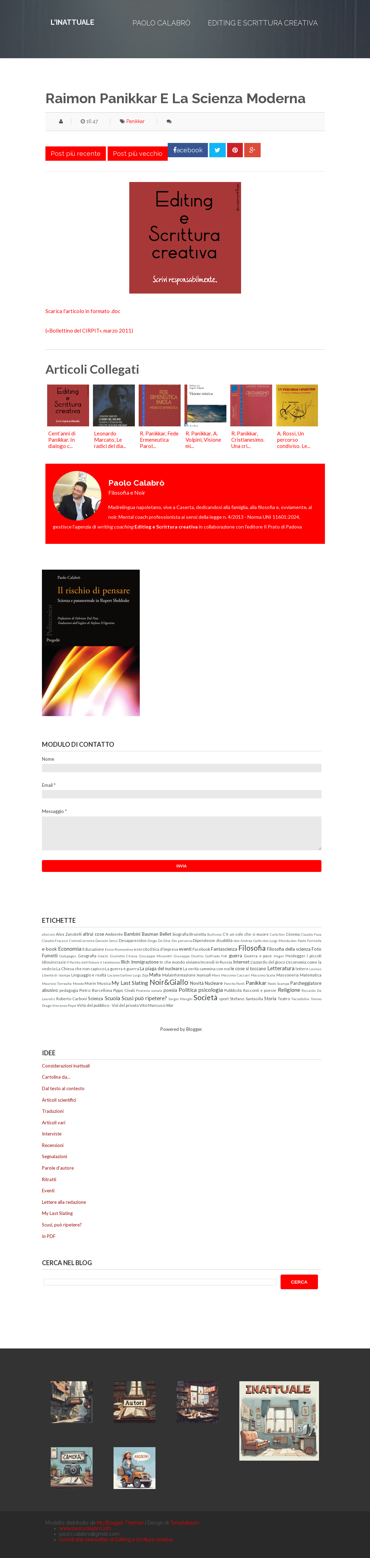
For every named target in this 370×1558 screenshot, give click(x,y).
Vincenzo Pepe (64, 1005)
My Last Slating (129, 983)
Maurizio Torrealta (57, 983)
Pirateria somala (149, 990)
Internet (241, 962)
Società (205, 997)
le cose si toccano (248, 968)
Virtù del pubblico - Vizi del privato (108, 1005)
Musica (104, 983)
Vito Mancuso (152, 1005)
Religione (289, 990)
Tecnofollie (300, 999)
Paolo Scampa (278, 983)
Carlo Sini (277, 934)
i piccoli (314, 955)
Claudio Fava (311, 934)
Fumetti (50, 955)
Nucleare (214, 983)
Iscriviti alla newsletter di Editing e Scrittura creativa (116, 1539)
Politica (188, 990)
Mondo (78, 983)
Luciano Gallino (119, 975)
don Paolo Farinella (306, 940)
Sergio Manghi (180, 999)
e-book (49, 949)
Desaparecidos (133, 940)
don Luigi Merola (276, 940)
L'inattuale (72, 22)
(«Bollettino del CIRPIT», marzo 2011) (89, 330)
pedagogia (68, 990)
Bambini (132, 934)
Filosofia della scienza (289, 949)
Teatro (284, 998)
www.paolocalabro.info (85, 1528)
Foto (316, 949)
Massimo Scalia (263, 975)
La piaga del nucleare (161, 968)
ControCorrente (82, 940)
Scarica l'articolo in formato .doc (82, 311)
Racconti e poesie (260, 990)
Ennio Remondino (119, 949)
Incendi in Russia (216, 961)
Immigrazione (145, 962)
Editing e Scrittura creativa (263, 23)
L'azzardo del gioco (268, 961)
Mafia (155, 975)
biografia (181, 934)
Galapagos (67, 956)
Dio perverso (182, 940)
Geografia (87, 955)
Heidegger (295, 955)
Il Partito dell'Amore (83, 962)
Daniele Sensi (106, 940)
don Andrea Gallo (248, 940)
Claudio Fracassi (55, 940)
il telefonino (109, 962)
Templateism (184, 1523)
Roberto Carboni (71, 998)
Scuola (112, 998)
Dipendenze (204, 940)
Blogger (194, 1029)
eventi (185, 949)
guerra (235, 955)
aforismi (48, 934)
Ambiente (114, 934)
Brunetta (197, 934)
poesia (170, 990)
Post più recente (76, 153)
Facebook (201, 949)
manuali (204, 974)
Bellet (165, 934)
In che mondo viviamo (179, 961)
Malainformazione (179, 974)
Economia (69, 948)
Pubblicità (233, 990)
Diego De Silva (159, 940)
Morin (90, 983)
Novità (197, 983)
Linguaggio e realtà (88, 974)
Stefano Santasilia (246, 998)
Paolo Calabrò (161, 23)
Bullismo (214, 934)
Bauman (150, 934)
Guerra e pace (258, 955)
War (170, 1005)
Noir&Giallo (169, 982)
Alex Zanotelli (69, 934)
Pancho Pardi (234, 983)
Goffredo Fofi (216, 956)
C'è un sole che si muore (246, 934)
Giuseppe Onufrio (189, 956)
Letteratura (281, 968)
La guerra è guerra (122, 968)
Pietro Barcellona (95, 990)
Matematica (310, 974)
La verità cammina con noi (206, 968)
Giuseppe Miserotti (155, 956)
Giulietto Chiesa (124, 956)
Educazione (93, 949)
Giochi (103, 956)
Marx (216, 975)
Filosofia (252, 947)
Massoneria (287, 974)
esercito (142, 949)
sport (224, 998)
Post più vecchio (137, 153)
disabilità (224, 940)
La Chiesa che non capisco (80, 968)
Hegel (279, 956)
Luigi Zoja (140, 975)
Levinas (315, 969)
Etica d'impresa (164, 949)
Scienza (95, 998)
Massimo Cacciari (235, 975)
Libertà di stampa (56, 975)
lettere (302, 968)
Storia (270, 998)
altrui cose (93, 934)
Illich (125, 962)
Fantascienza (224, 949)
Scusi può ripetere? (144, 998)
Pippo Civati (124, 990)
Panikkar (135, 121)
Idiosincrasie (54, 961)
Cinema (293, 934)
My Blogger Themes (120, 1523)
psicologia (210, 990)
